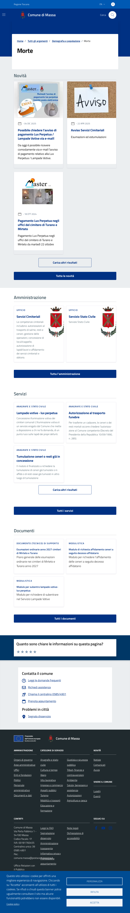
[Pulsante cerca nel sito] (112, 15)
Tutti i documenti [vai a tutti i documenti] (65, 618)
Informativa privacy (50, 853)
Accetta (94, 902)
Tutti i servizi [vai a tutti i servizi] (65, 511)
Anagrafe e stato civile (49, 762)
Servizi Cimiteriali (28, 317)
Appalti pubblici (48, 790)
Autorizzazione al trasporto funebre (87, 415)
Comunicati (99, 765)
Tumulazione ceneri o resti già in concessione (38, 458)
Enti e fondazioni (23, 775)
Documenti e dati (23, 795)
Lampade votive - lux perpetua (37, 413)
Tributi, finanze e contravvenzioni (75, 772)
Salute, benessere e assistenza (77, 787)
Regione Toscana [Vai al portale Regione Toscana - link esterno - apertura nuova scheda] (21, 4)
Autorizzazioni (74, 795)
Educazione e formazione (47, 808)
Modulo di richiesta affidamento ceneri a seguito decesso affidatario (91, 551)
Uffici (16, 770)
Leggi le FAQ (47, 828)
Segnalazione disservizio (47, 835)
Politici (17, 780)
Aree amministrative (24, 765)
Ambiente (72, 780)
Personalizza (94, 881)
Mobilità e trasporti (50, 800)
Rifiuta (95, 892)
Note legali (72, 828)
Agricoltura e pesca (77, 800)
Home (20, 41)
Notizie (97, 760)
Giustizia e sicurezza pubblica (77, 762)
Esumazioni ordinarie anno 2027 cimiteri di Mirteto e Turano (39, 551)
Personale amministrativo (22, 787)
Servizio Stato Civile (82, 317)
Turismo (44, 795)
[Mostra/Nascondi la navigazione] (4, 15)
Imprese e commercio (51, 785)
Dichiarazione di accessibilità (75, 835)
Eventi (97, 796)
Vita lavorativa (48, 780)
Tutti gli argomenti (38, 41)
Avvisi (97, 770)
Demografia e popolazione (66, 41)
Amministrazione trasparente (49, 845)
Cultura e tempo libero (48, 772)
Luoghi (97, 791)
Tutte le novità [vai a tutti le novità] (65, 276)
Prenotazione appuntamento (48, 861)
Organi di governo (23, 760)
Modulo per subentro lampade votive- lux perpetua (37, 588)
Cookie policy (13, 904)
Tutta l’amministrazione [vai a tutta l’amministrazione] (65, 374)
